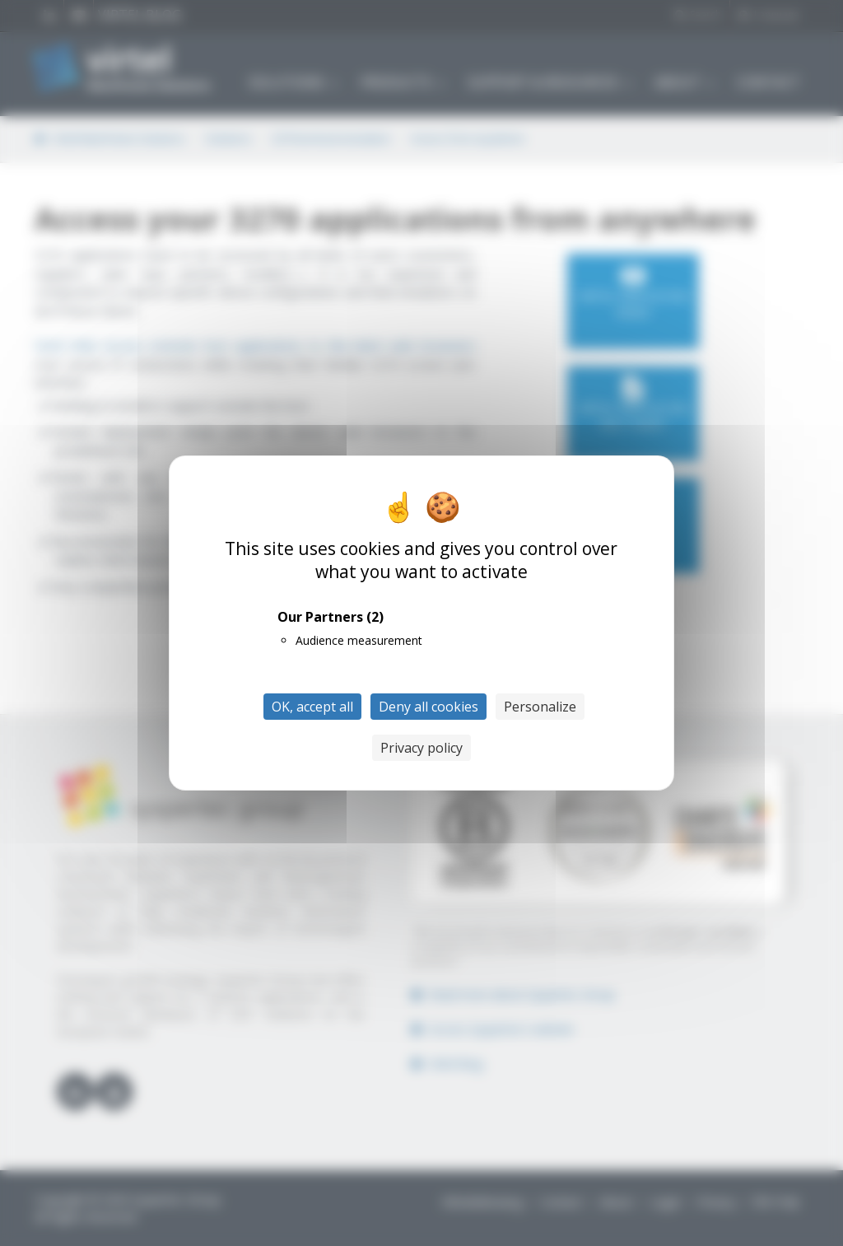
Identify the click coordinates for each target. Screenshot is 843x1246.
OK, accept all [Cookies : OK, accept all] (312, 707)
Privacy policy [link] (421, 748)
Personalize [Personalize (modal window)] (540, 707)
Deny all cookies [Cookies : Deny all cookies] (428, 707)
